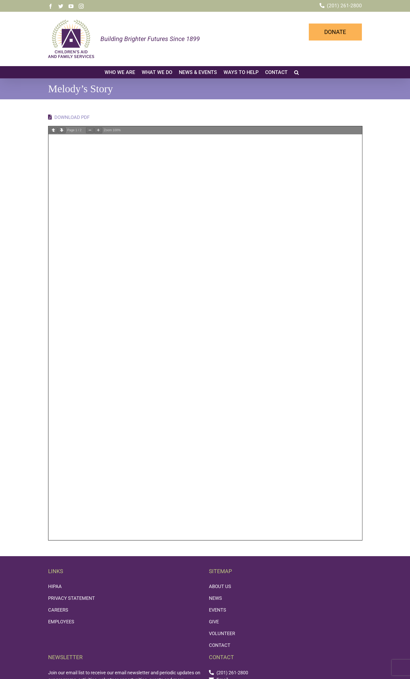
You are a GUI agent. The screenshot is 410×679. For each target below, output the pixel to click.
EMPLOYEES (61, 621)
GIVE (214, 621)
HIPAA (55, 586)
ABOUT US (220, 586)
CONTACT (219, 645)
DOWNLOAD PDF (69, 117)
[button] (296, 72)
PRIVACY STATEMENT (71, 598)
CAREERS (58, 610)
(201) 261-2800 (344, 6)
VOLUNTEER (222, 633)
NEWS (215, 598)
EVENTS (217, 610)
